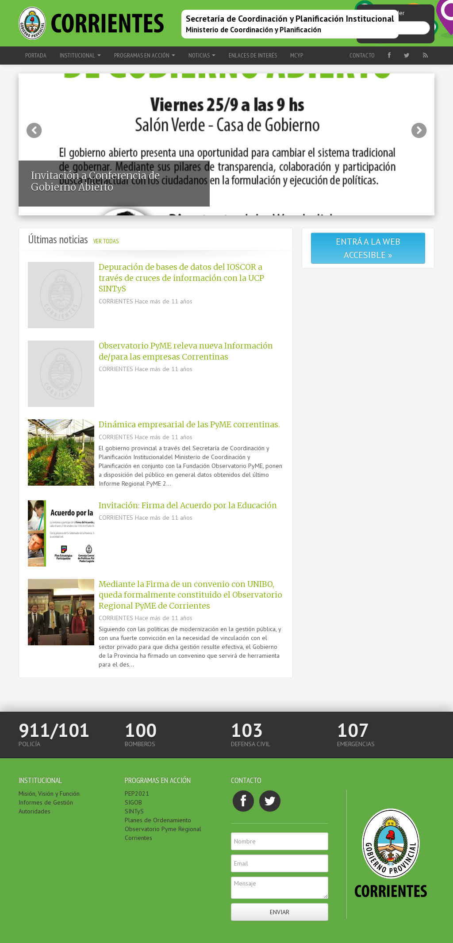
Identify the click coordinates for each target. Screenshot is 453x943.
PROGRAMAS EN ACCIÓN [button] (144, 55)
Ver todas (106, 241)
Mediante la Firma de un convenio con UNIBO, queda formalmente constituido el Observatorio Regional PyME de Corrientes (190, 595)
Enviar (279, 912)
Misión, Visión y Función (49, 793)
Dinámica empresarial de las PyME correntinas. (189, 424)
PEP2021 (137, 793)
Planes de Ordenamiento (158, 820)
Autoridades (34, 811)
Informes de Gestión (46, 802)
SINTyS (134, 811)
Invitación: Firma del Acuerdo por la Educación (188, 505)
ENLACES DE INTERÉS (253, 55)
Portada (35, 55)
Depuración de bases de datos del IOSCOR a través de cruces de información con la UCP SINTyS (181, 278)
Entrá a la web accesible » (368, 248)
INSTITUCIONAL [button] (80, 55)
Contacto (362, 55)
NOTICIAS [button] (201, 55)
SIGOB (133, 802)
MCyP (296, 55)
